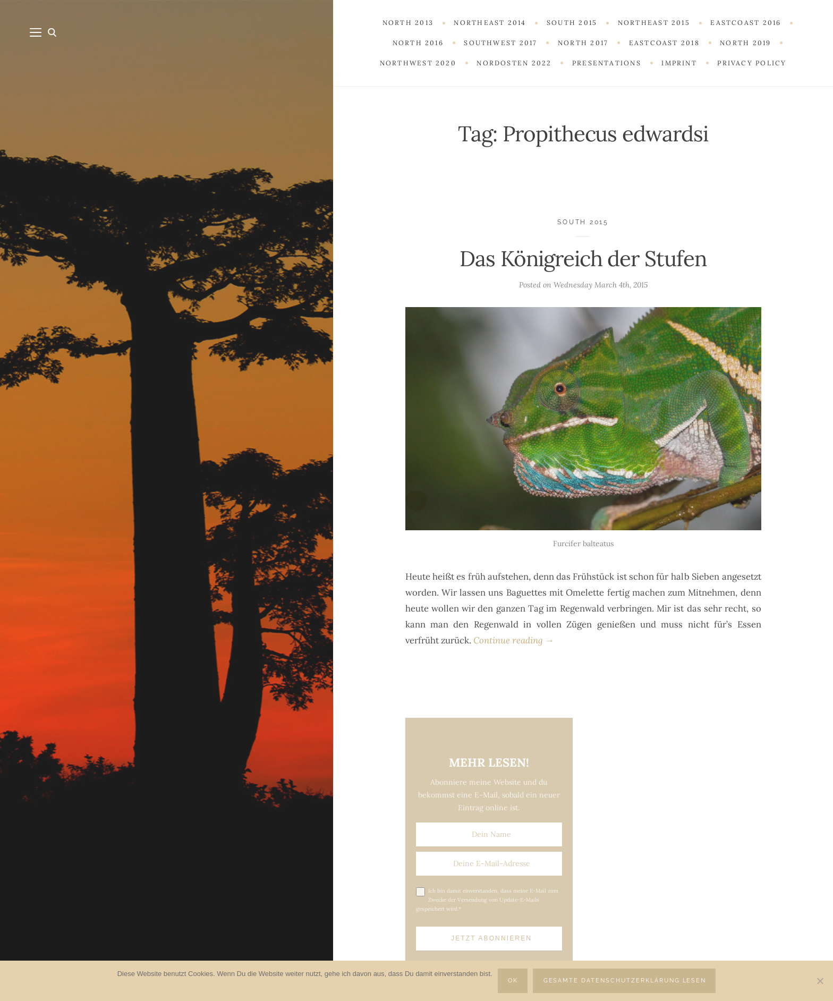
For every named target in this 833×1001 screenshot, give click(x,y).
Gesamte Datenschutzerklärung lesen (625, 980)
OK (513, 980)
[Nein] (819, 980)
